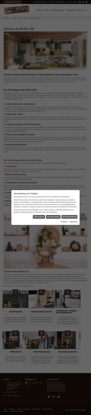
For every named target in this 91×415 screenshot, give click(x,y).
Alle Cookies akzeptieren (69, 214)
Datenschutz (73, 219)
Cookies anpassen (39, 214)
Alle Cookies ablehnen (53, 214)
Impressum (64, 219)
